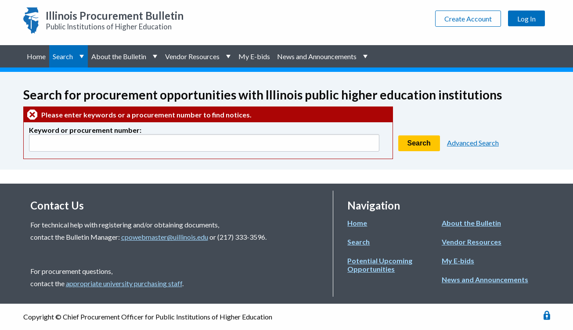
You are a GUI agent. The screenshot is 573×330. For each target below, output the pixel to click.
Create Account (468, 18)
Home (36, 56)
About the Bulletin (118, 56)
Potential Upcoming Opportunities (379, 264)
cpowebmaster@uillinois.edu (164, 237)
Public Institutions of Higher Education (115, 20)
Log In (526, 18)
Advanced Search (473, 142)
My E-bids (254, 56)
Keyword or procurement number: (85, 130)
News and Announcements (317, 56)
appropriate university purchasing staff (124, 283)
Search (63, 56)
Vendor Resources (192, 56)
